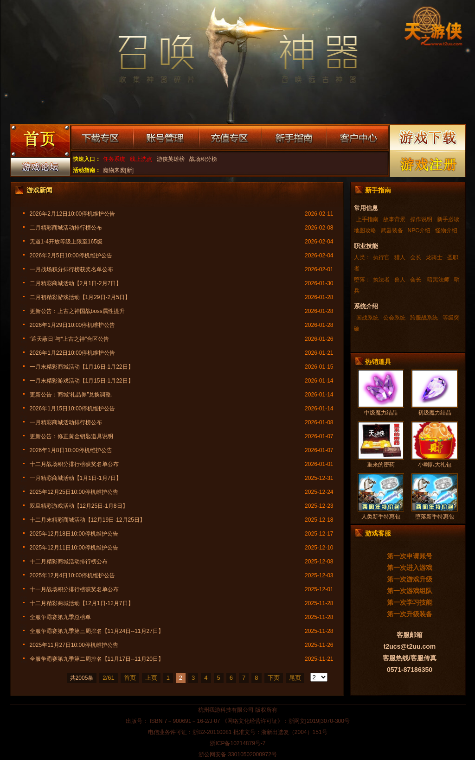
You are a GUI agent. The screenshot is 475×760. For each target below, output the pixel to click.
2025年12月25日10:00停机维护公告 (74, 492)
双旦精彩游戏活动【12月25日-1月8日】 (79, 506)
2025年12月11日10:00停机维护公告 (74, 547)
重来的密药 (381, 464)
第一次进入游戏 (409, 567)
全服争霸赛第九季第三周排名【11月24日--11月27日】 (97, 631)
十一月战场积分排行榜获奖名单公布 (74, 589)
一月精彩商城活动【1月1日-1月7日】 (76, 478)
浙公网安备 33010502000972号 (238, 754)
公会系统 (394, 317)
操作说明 (421, 219)
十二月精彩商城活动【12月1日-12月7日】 (82, 603)
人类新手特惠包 (380, 516)
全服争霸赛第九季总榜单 (60, 617)
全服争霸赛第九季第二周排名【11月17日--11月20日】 (97, 659)
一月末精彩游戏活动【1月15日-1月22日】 (82, 380)
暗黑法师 (437, 279)
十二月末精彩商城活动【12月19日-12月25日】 (87, 520)
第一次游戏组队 (409, 590)
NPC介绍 (419, 230)
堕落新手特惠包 (434, 516)
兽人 (399, 279)
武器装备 (392, 230)
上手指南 (367, 219)
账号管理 (166, 138)
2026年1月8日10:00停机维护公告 (71, 450)
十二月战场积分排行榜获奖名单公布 (74, 464)
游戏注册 (428, 164)
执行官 (381, 257)
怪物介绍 (446, 230)
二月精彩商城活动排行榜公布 (66, 227)
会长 (415, 257)
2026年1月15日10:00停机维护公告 (73, 408)
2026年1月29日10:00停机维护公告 (73, 325)
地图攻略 (365, 230)
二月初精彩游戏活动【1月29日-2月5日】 (80, 297)
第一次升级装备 (409, 614)
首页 (130, 677)
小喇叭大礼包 (434, 464)
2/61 (108, 677)
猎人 (399, 257)
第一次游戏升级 (409, 579)
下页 (274, 677)
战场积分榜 (203, 159)
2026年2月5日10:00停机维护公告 (71, 255)
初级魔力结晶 (434, 412)
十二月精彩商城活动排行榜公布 (69, 561)
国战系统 (367, 317)
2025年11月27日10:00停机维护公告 (74, 645)
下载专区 (102, 138)
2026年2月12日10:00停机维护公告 (73, 214)
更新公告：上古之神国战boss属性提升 (77, 311)
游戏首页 (40, 142)
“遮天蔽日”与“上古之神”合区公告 (69, 339)
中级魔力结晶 (381, 412)
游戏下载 (428, 137)
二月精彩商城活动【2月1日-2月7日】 (76, 283)
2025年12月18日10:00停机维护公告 (74, 533)
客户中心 (357, 138)
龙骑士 (434, 257)
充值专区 (230, 138)
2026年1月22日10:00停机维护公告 (73, 353)
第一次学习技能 (409, 602)
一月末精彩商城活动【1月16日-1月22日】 (82, 367)
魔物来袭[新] (118, 170)
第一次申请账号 (409, 556)
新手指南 (294, 138)
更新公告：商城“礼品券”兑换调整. (71, 394)
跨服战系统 (424, 317)
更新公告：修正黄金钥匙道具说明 (71, 436)
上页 (151, 677)
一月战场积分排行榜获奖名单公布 (71, 269)
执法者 (381, 279)
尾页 (295, 677)
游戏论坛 (40, 169)
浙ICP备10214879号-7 (237, 743)
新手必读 (448, 219)
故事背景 (394, 219)
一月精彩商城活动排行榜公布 (66, 422)
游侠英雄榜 (171, 159)
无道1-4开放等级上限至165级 (66, 241)
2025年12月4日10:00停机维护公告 (73, 575)
